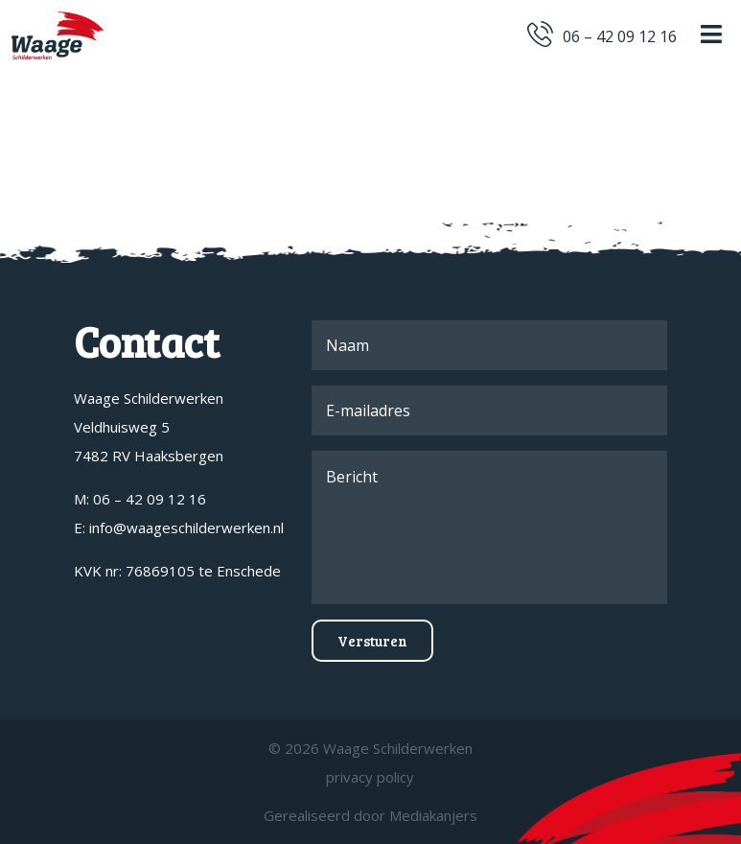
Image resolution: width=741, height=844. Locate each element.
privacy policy (370, 776)
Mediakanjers (433, 815)
